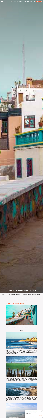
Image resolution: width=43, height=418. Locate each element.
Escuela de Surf (16, 1)
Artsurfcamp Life (13, 294)
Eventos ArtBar (38, 294)
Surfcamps (11, 1)
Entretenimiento (34, 294)
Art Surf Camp (2, 1)
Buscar (9, 294)
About (28, 1)
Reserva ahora (38, 1)
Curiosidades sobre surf (18, 294)
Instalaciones (21, 1)
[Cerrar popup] (41, 411)
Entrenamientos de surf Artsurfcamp (27, 294)
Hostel (25, 1)
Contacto (31, 1)
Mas (34, 1)
